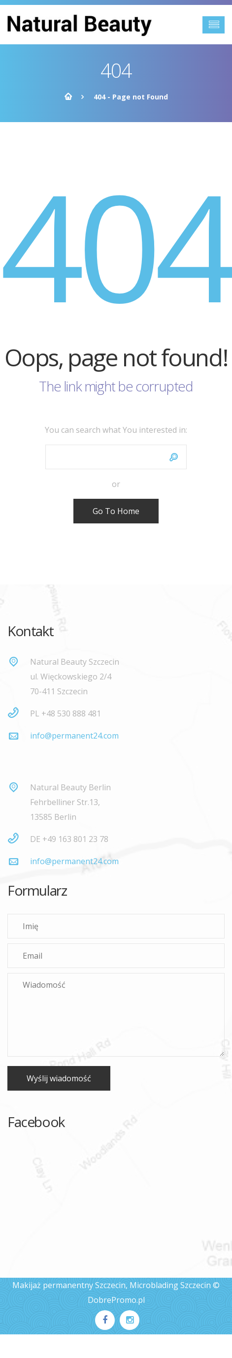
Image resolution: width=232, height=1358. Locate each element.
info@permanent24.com (74, 735)
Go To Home (116, 511)
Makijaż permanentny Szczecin (69, 1285)
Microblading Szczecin (170, 1285)
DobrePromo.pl (116, 1299)
